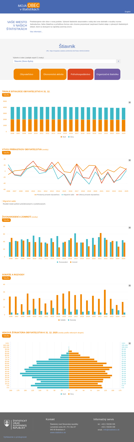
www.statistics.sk (58, 432)
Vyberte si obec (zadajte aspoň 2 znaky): (28, 58)
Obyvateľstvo (26, 74)
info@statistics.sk (111, 430)
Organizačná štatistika (107, 74)
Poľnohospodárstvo (80, 74)
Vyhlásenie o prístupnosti (15, 437)
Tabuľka (6, 95)
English (128, 12)
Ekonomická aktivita (54, 74)
